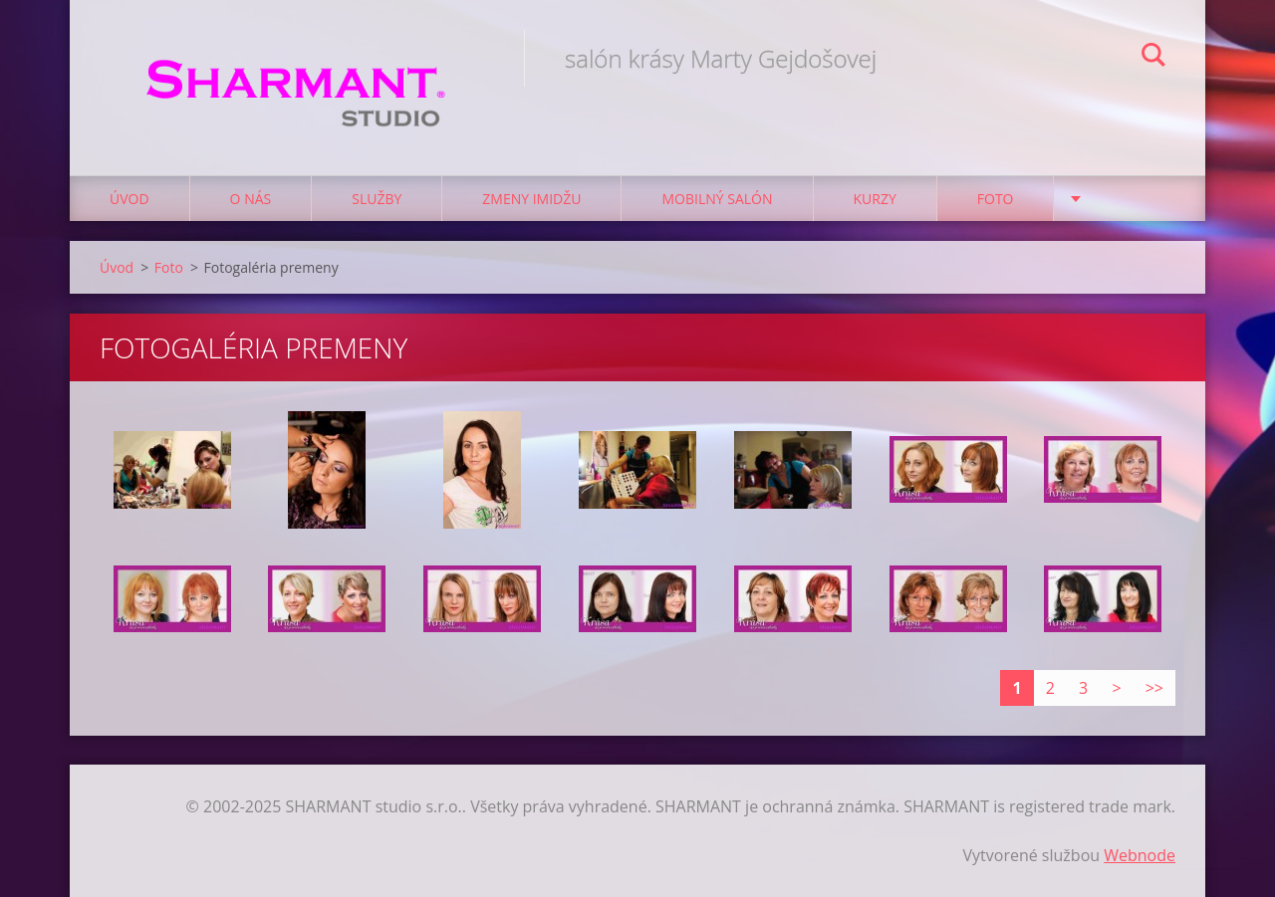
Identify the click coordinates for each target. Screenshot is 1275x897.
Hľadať (1153, 58)
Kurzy (875, 198)
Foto (995, 198)
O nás (251, 198)
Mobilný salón (716, 198)
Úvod (129, 198)
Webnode (1139, 855)
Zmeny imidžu (531, 198)
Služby (376, 198)
